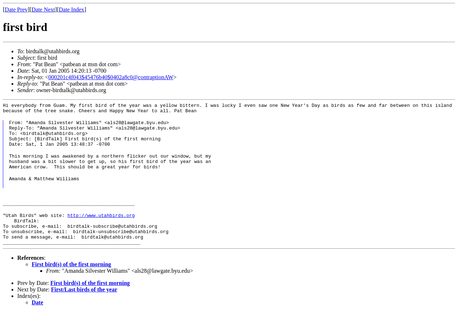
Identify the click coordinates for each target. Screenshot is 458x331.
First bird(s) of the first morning (71, 284)
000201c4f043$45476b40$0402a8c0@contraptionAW (110, 77)
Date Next (43, 9)
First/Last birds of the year (84, 309)
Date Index (71, 9)
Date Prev (16, 9)
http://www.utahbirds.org (101, 229)
